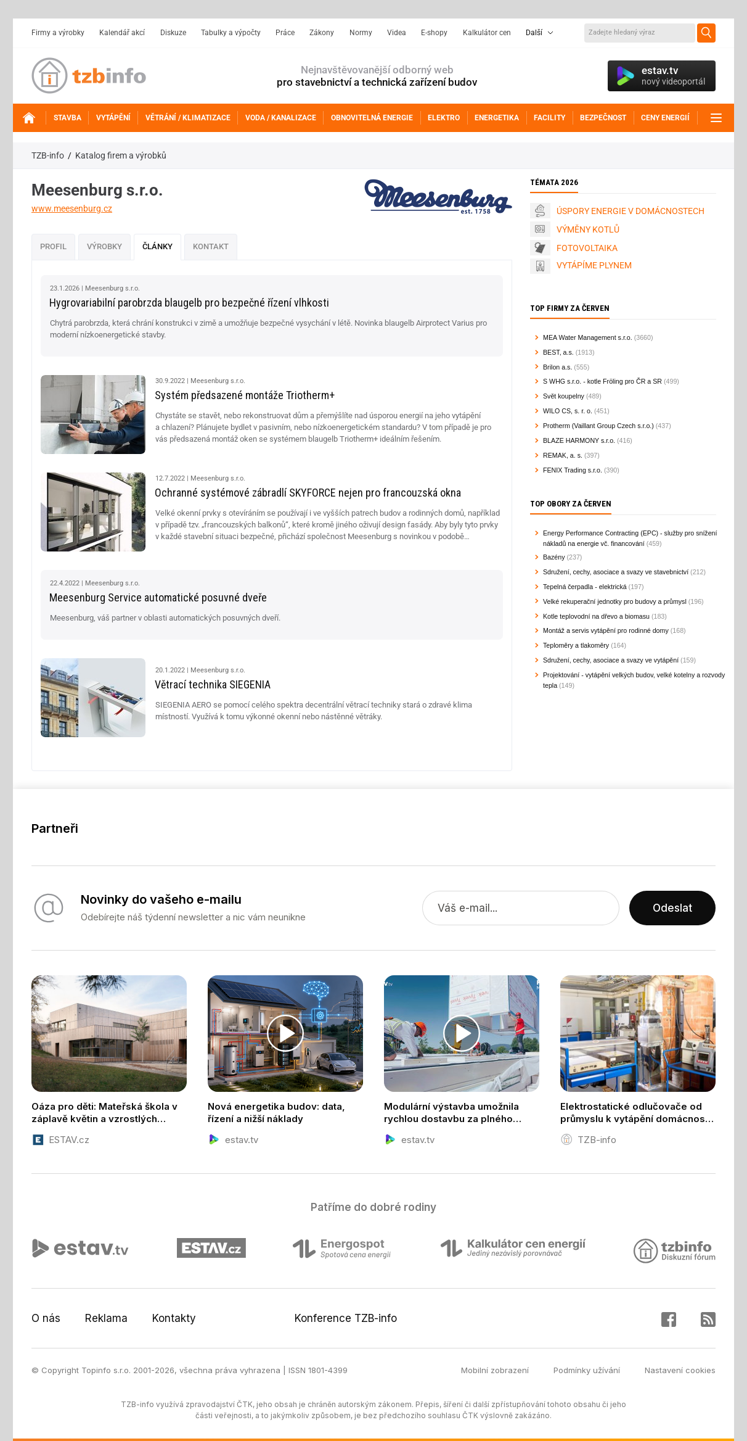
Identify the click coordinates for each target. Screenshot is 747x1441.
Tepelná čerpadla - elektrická (585, 586)
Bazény (554, 557)
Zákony (321, 32)
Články (157, 246)
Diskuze (173, 32)
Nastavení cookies (680, 1370)
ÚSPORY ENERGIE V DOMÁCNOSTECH (630, 211)
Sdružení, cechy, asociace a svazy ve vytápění (611, 660)
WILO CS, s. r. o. (567, 411)
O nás (45, 1318)
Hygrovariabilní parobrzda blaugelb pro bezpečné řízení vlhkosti (189, 302)
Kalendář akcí (122, 32)
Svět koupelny (563, 396)
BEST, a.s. (558, 352)
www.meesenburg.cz (71, 208)
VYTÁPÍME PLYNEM (594, 265)
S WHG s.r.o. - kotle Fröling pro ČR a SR (602, 381)
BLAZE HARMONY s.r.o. (579, 440)
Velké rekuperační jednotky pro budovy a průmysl (615, 601)
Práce (285, 32)
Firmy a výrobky (57, 32)
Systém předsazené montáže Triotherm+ (245, 395)
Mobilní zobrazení (495, 1370)
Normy (360, 32)
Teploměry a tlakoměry (576, 645)
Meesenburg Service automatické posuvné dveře (158, 597)
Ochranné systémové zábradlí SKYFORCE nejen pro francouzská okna (308, 492)
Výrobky (104, 246)
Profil (53, 246)
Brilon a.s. (557, 367)
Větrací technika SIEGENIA (213, 684)
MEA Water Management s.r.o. (587, 337)
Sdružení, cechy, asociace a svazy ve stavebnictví (615, 572)
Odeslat (672, 908)
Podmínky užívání (586, 1370)
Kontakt (211, 246)
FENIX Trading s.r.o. (572, 470)
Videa (396, 32)
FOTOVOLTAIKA (587, 248)
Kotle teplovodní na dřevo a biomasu (596, 616)
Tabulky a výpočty (231, 32)
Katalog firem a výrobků (120, 155)
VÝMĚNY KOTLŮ (588, 229)
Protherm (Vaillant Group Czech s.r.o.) (598, 425)
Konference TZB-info (346, 1318)
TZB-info (47, 155)
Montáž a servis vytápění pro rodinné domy (606, 630)
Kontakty (174, 1318)
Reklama (106, 1318)
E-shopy (434, 32)
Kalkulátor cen (487, 32)
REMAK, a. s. (562, 455)
